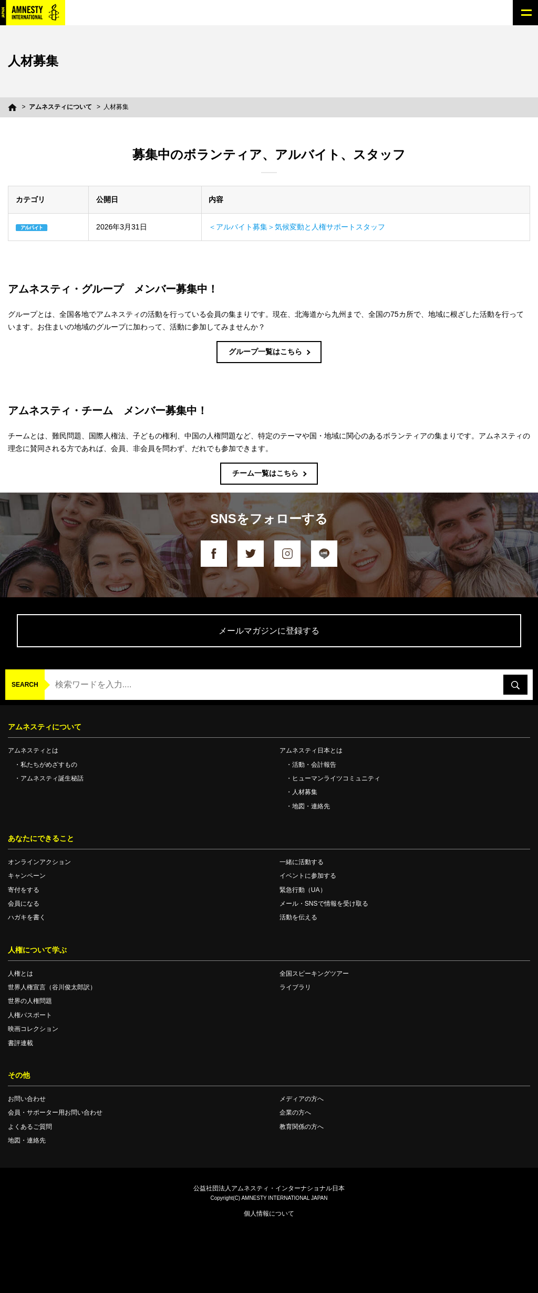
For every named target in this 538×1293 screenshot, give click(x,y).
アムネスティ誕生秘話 (52, 778)
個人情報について (269, 1213)
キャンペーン (27, 875)
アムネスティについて (60, 107)
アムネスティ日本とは (311, 750)
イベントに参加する (308, 875)
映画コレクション (33, 1029)
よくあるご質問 (30, 1126)
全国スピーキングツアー (314, 973)
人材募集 (304, 792)
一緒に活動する (302, 862)
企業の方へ (295, 1112)
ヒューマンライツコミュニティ (336, 778)
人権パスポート (30, 1015)
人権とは (20, 973)
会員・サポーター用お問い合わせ (55, 1112)
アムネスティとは (33, 750)
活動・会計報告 (314, 764)
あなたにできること (41, 838)
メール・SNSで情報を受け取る (324, 903)
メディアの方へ (302, 1098)
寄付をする (23, 890)
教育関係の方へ (302, 1126)
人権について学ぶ (37, 950)
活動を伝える (298, 917)
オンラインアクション (39, 862)
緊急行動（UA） (303, 890)
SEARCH (25, 684)
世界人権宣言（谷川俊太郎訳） (52, 987)
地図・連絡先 (311, 806)
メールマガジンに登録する (269, 630)
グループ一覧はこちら (265, 351)
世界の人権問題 (30, 1001)
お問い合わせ (27, 1098)
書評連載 (20, 1043)
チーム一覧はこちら (265, 473)
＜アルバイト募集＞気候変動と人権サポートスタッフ (297, 227)
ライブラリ (295, 987)
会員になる (23, 903)
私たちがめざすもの (48, 764)
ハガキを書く (27, 917)
